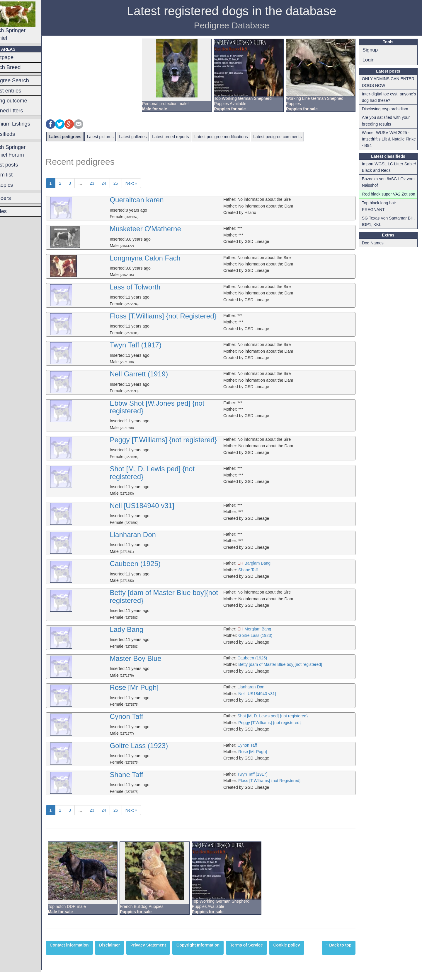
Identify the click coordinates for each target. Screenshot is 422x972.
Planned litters (21, 111)
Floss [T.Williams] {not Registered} (175, 316)
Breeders (14, 198)
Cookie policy (301, 947)
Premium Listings (24, 124)
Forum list (15, 175)
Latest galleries (147, 136)
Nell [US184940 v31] (154, 506)
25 (130, 183)
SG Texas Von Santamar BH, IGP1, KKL (390, 227)
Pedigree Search (23, 80)
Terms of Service (260, 947)
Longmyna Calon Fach (157, 258)
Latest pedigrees (79, 136)
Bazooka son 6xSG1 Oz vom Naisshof (390, 182)
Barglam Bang (261, 563)
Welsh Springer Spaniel (27, 21)
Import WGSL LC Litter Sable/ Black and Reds (385, 167)
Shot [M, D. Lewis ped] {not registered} (164, 472)
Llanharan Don (145, 535)
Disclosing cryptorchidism (387, 109)
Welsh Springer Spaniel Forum (22, 151)
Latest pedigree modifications (235, 136)
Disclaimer (124, 947)
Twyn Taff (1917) (148, 345)
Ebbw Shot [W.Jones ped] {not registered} (169, 407)
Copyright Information (212, 947)
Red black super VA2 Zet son (387, 197)
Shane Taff (255, 570)
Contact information (83, 947)
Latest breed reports (185, 136)
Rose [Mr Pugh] (146, 690)
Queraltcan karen (149, 200)
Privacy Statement (162, 947)
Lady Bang (139, 629)
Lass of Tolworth (147, 287)
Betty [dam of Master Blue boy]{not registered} (176, 596)
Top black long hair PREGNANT (381, 212)
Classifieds (17, 134)
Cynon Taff (138, 719)
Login (371, 60)
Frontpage (16, 57)
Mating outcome (23, 101)
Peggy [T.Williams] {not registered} (175, 440)
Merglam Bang (262, 629)
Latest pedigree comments (292, 136)
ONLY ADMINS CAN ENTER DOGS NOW (390, 82)
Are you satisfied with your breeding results (388, 120)
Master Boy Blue (147, 658)
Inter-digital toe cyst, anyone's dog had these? (387, 97)
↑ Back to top (341, 947)
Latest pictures (114, 136)
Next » (146, 183)
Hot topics (16, 185)
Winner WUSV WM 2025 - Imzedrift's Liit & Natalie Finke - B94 (388, 139)
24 (118, 183)
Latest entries (20, 91)
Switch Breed (19, 67)
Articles (12, 211)
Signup (372, 50)
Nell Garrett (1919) (151, 374)
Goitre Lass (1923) (263, 635)
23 (106, 183)
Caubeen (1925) (147, 564)
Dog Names (375, 249)
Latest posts (18, 165)
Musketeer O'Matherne (157, 229)
